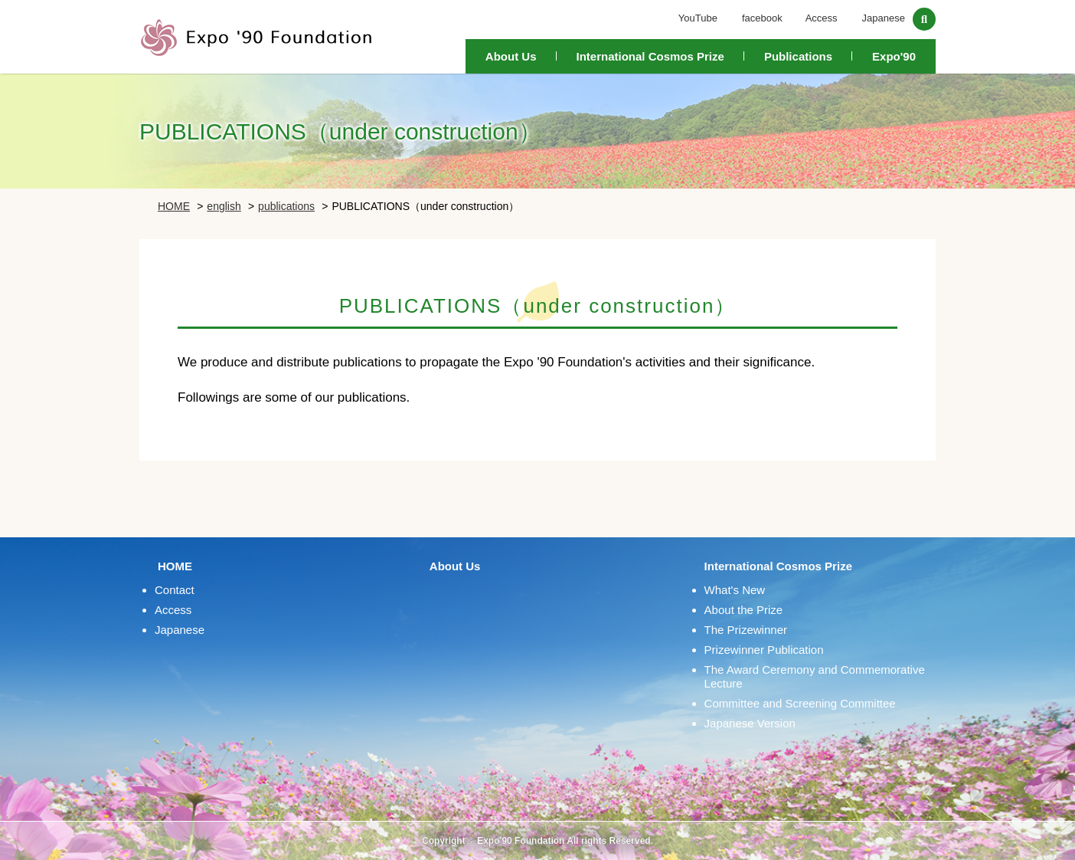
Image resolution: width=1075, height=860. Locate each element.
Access (821, 18)
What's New (735, 589)
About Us (511, 56)
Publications (798, 56)
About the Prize (743, 609)
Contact (174, 589)
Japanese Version (750, 723)
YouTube (697, 18)
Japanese (883, 18)
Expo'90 (894, 56)
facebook (762, 18)
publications (286, 206)
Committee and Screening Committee (800, 703)
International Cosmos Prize (650, 56)
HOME (174, 206)
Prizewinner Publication (764, 649)
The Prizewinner (745, 629)
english (223, 206)
